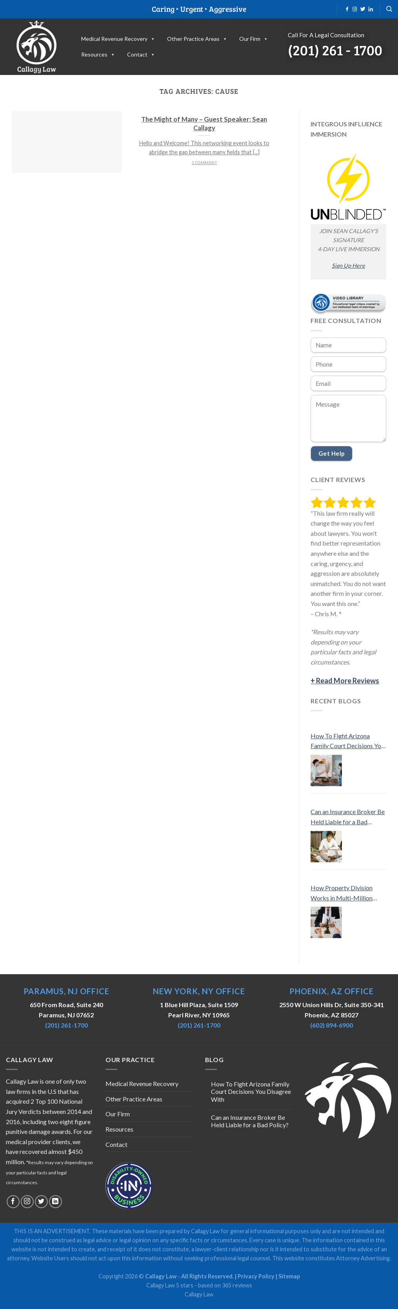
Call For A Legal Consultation (326, 34)
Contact (141, 54)
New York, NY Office (199, 991)
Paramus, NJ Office (66, 991)
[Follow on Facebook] (13, 1201)
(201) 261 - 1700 (335, 49)
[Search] (389, 9)
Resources (98, 54)
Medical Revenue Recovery (118, 38)
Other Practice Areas (197, 38)
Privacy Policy (257, 1276)
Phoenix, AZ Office (331, 991)
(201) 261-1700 (66, 1025)
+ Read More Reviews (345, 680)
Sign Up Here (348, 265)
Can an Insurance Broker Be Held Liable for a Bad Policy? (348, 817)
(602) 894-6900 (331, 1025)
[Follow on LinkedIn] (55, 1201)
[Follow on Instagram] (27, 1201)
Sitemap (289, 1276)
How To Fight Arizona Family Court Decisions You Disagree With (347, 741)
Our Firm (253, 38)
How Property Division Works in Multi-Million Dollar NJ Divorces (342, 893)
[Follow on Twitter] (41, 1201)
